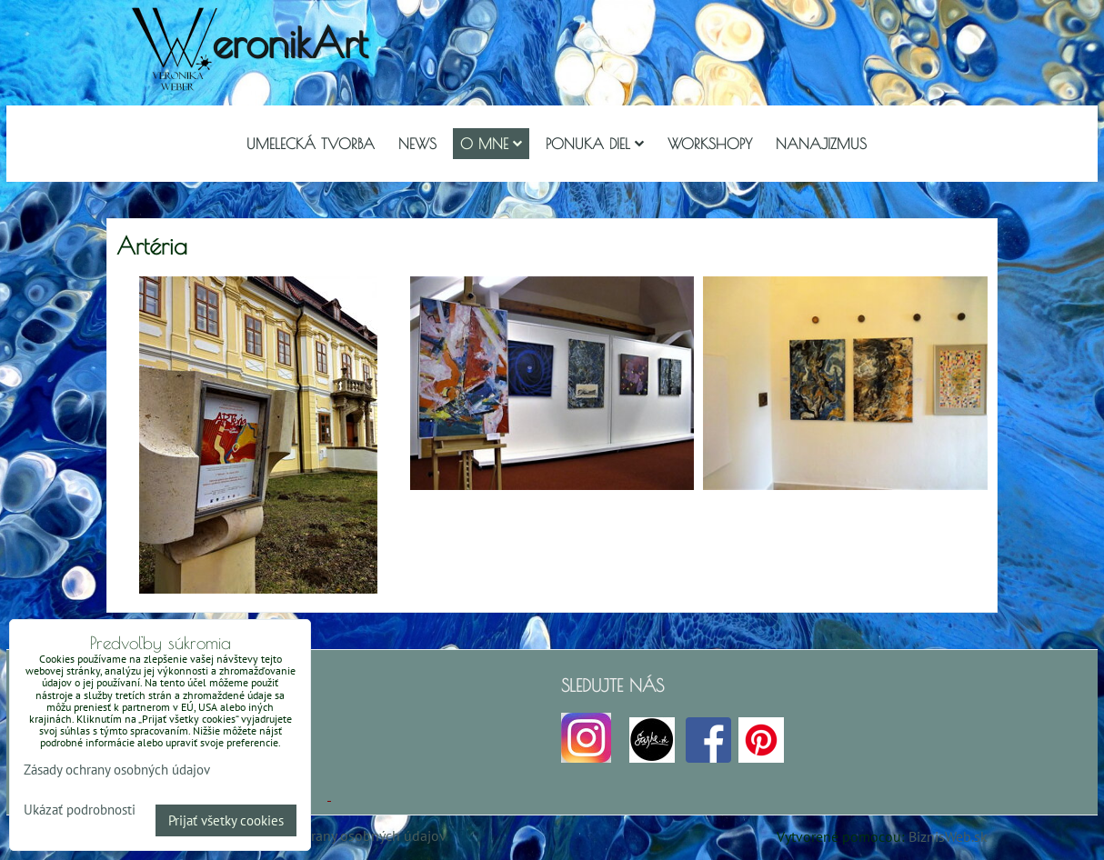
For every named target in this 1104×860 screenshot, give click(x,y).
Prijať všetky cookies (226, 820)
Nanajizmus (821, 143)
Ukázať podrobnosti (79, 810)
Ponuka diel (595, 143)
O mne (491, 143)
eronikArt (289, 42)
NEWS (417, 143)
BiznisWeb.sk (948, 836)
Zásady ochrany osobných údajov (344, 835)
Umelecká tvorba (310, 143)
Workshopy (709, 143)
